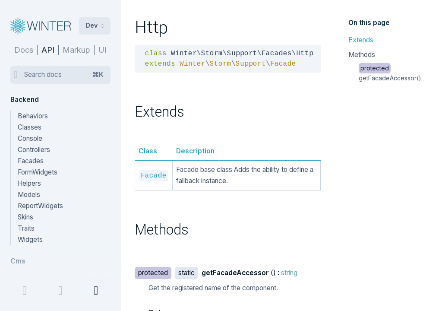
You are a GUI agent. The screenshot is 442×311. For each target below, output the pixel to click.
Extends (360, 40)
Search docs (64, 74)
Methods (361, 55)
